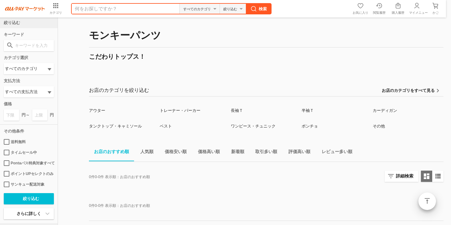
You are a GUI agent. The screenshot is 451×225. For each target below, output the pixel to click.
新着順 (235, 152)
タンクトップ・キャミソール (115, 126)
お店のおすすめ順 (109, 152)
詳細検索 (404, 175)
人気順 (144, 152)
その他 (379, 126)
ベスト (166, 126)
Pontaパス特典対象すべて (29, 163)
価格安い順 (173, 152)
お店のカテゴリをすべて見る (408, 90)
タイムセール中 (20, 152)
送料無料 (15, 142)
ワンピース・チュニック (253, 126)
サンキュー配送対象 (24, 184)
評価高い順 (296, 152)
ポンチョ (310, 126)
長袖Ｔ (237, 110)
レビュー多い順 (334, 152)
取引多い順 (263, 152)
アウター (97, 110)
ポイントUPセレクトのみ (29, 174)
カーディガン (385, 110)
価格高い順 (206, 152)
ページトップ (427, 201)
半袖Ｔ (308, 110)
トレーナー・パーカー (180, 110)
